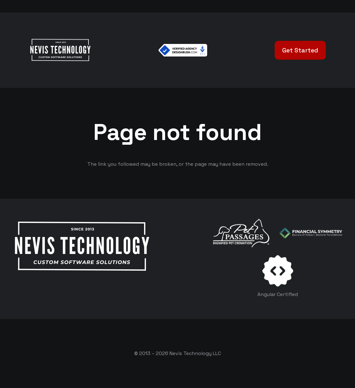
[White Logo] (60, 50)
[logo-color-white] (310, 233)
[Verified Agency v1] (183, 50)
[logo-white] (241, 233)
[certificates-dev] (277, 271)
